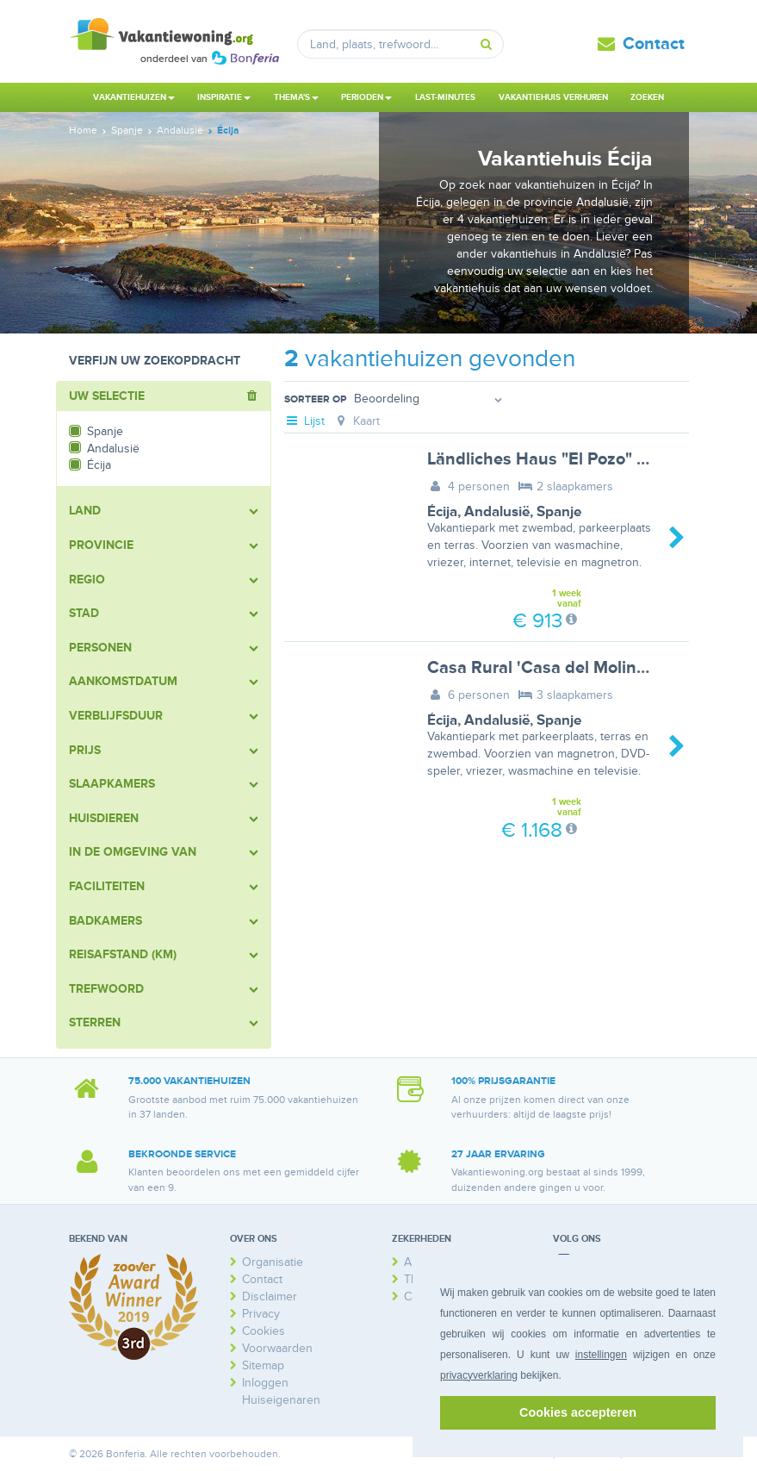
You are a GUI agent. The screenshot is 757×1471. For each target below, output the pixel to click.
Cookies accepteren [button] (577, 1412)
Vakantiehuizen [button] (134, 97)
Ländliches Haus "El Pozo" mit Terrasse (579, 459)
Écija (442, 511)
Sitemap (263, 1365)
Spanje (559, 511)
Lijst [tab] (305, 420)
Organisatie (272, 1262)
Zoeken (647, 97)
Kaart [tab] (356, 420)
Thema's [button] (296, 97)
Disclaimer (269, 1296)
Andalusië (497, 511)
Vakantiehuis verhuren (553, 97)
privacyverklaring (479, 1375)
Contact (654, 44)
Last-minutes (445, 97)
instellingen (601, 1355)
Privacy (261, 1313)
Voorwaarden (277, 1348)
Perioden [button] (366, 97)
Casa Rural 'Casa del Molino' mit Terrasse (588, 668)
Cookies (263, 1331)
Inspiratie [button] (224, 97)
